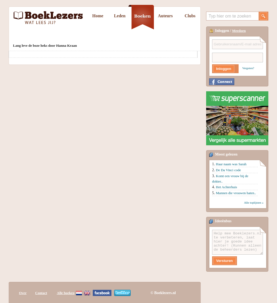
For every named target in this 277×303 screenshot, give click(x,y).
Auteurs (165, 16)
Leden (120, 16)
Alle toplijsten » (253, 202)
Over (23, 293)
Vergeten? (248, 68)
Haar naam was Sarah (231, 164)
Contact (41, 293)
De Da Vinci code (228, 170)
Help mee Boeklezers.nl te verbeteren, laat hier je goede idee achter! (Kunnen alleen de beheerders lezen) (237, 242)
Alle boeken (65, 293)
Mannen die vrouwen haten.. (236, 193)
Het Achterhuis (226, 187)
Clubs (189, 16)
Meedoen (239, 31)
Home (97, 16)
